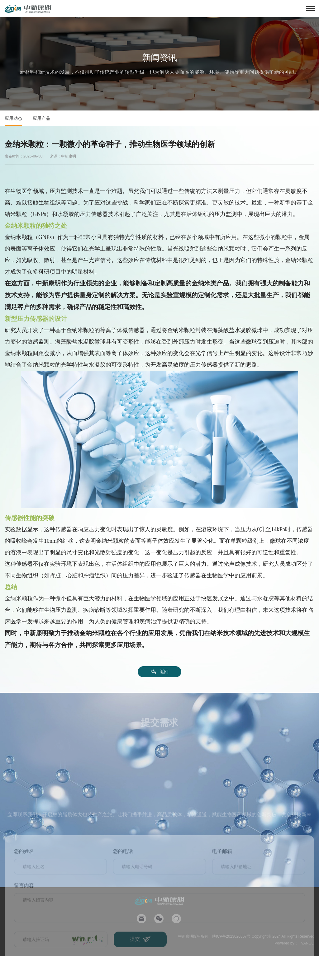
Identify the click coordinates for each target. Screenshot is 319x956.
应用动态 (13, 118)
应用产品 (41, 118)
